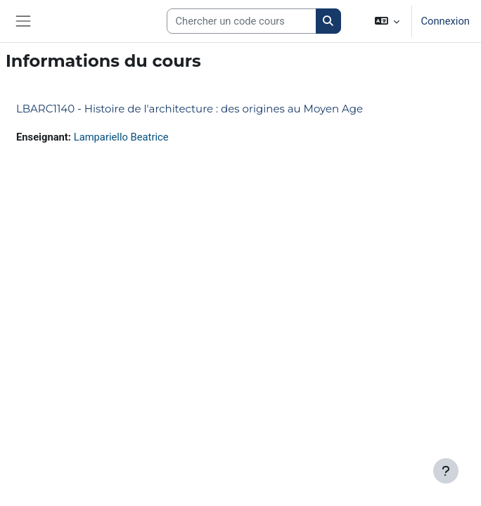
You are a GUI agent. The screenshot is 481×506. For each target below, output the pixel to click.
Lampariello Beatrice (121, 137)
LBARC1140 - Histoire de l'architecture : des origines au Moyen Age (189, 108)
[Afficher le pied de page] (445, 471)
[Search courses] (241, 21)
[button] (387, 21)
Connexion (445, 21)
